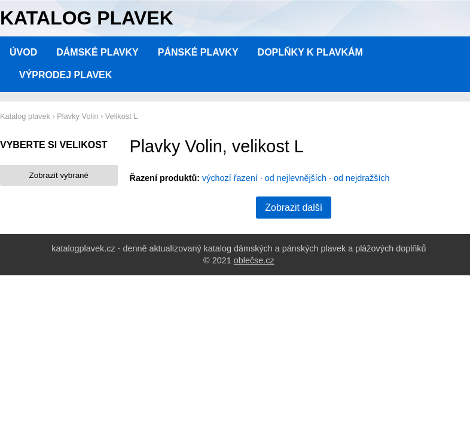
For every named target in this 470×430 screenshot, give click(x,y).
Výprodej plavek (65, 75)
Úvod (23, 52)
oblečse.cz (254, 260)
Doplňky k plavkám (310, 52)
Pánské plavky (198, 52)
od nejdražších (362, 178)
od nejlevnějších (295, 178)
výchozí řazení (230, 178)
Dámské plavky (97, 52)
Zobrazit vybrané (58, 175)
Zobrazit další (293, 207)
